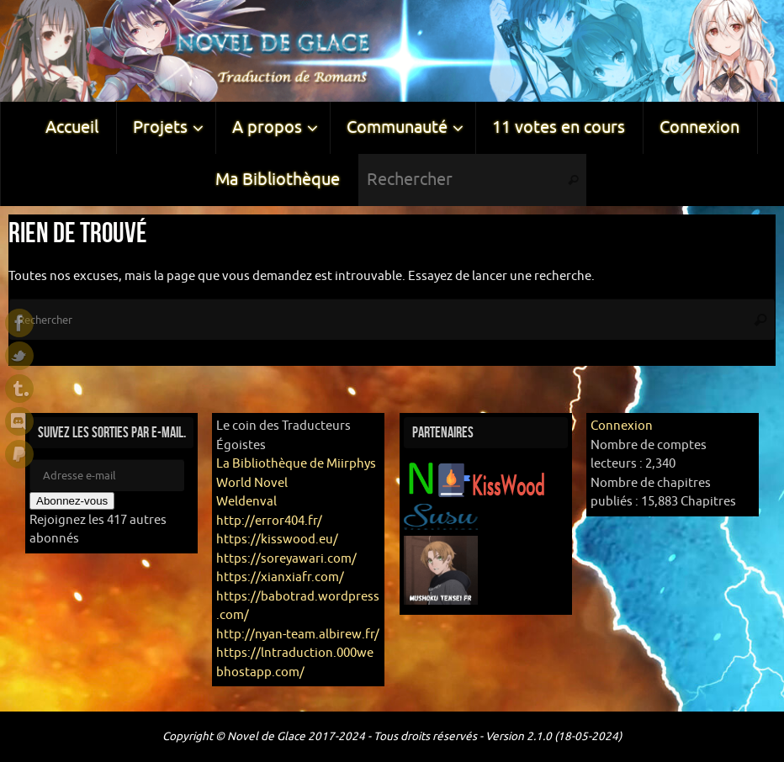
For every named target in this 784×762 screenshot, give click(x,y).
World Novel (252, 483)
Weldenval (246, 502)
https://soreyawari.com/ (286, 559)
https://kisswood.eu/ (277, 540)
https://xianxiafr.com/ (280, 577)
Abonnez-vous (72, 501)
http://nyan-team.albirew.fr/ (297, 635)
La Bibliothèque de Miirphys (296, 464)
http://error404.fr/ (269, 521)
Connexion (622, 426)
